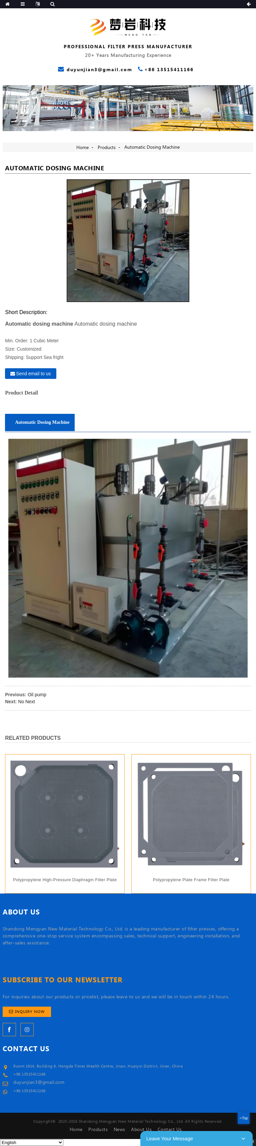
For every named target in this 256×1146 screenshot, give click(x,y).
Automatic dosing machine (152, 147)
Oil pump (37, 694)
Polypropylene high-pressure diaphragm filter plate (65, 880)
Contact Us (170, 1129)
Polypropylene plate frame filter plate (191, 880)
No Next (26, 701)
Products (107, 147)
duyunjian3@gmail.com (38, 1082)
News (119, 1129)
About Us (141, 1129)
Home (82, 147)
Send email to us (33, 373)
